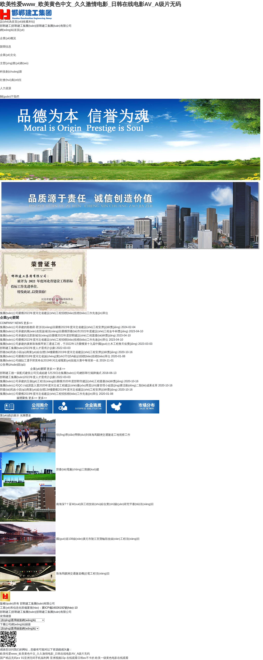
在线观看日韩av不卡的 (80, 657)
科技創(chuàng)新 (11, 71)
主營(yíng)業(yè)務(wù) (14, 63)
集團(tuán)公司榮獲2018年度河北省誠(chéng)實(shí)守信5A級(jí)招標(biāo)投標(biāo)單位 (55, 356)
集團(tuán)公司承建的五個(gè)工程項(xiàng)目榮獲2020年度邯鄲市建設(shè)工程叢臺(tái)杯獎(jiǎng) (61, 381)
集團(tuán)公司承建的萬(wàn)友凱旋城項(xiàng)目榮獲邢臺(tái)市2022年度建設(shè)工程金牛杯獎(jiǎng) (64, 331)
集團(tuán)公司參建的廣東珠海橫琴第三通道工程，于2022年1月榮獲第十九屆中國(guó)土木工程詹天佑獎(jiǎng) (68, 343)
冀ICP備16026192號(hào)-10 (60, 607)
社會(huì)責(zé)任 (11, 79)
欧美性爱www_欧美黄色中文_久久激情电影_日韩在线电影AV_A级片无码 (90, 4)
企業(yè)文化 (8, 54)
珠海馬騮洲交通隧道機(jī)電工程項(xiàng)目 (83, 573)
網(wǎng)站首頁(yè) (12, 29)
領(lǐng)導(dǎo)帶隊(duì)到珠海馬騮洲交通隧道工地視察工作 (93, 434)
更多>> (28, 322)
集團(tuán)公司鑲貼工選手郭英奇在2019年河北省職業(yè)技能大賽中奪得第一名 (49, 360)
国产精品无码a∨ (10, 657)
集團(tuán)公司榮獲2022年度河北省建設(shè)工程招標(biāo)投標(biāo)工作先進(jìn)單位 (54, 339)
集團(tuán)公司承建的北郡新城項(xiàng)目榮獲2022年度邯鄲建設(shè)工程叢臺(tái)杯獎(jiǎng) (58, 335)
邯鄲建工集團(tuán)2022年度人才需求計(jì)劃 (28, 347)
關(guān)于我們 (9, 96)
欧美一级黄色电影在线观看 (111, 657)
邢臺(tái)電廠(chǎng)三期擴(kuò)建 (77, 469)
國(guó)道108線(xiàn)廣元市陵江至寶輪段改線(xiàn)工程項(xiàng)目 (98, 538)
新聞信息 (5, 46)
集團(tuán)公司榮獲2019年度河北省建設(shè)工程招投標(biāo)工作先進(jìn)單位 (49, 393)
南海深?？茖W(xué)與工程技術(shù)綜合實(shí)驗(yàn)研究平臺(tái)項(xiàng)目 (105, 504)
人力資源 (5, 88)
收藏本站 (28, 21)
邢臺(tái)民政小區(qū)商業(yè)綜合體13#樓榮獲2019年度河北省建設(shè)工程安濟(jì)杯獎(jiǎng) (59, 352)
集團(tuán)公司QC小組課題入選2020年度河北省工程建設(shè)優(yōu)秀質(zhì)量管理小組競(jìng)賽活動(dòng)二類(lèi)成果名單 (79, 385)
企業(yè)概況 (8, 38)
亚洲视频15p (58, 657)
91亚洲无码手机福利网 (35, 657)
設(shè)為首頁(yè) (11, 21)
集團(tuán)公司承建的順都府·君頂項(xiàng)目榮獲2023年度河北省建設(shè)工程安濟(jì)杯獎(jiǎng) (60, 327)
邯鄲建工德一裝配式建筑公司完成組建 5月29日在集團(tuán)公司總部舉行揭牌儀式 (50, 372)
